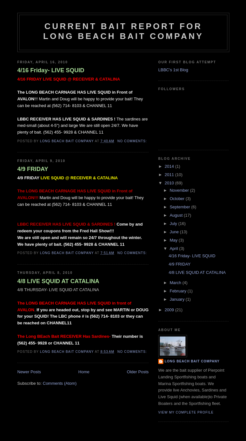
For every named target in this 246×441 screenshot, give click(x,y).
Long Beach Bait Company (192, 361)
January (178, 299)
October (178, 198)
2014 (170, 166)
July (174, 223)
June (175, 231)
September (180, 207)
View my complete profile (186, 412)
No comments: (133, 141)
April (174, 248)
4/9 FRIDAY (32, 169)
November (180, 190)
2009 (170, 309)
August (177, 215)
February (179, 291)
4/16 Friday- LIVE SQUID (50, 70)
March (176, 282)
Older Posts (138, 371)
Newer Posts (29, 371)
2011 (170, 174)
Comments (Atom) (60, 383)
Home (84, 371)
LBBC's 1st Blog (173, 69)
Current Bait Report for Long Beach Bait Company (123, 31)
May (174, 240)
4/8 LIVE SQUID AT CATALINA (58, 281)
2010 (170, 183)
